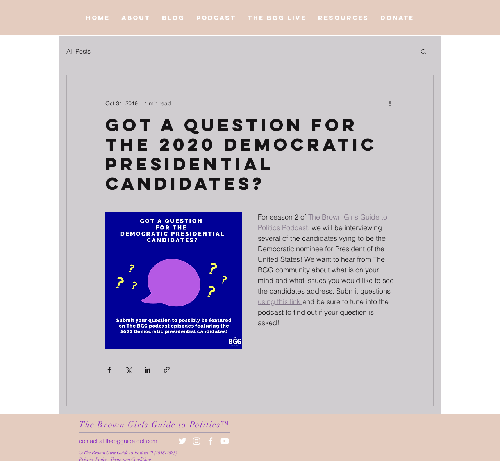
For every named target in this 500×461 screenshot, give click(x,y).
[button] (423, 51)
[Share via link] (166, 369)
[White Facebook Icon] (210, 441)
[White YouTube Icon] (225, 441)
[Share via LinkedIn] (147, 369)
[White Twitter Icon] (182, 441)
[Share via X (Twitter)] (128, 369)
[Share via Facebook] (109, 369)
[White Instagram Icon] (196, 441)
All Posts (78, 51)
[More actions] (390, 103)
